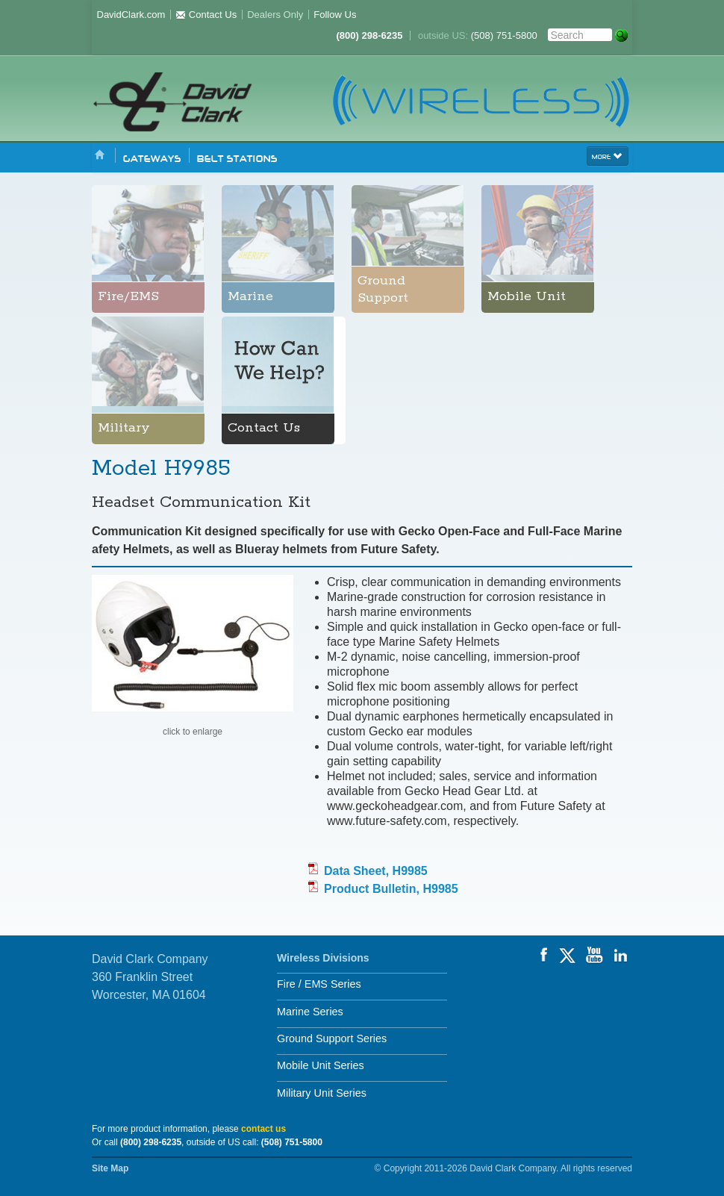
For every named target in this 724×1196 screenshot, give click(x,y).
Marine (250, 296)
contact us (263, 1129)
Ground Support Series (332, 1038)
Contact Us (206, 14)
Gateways (152, 157)
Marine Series (310, 1012)
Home (100, 156)
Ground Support (383, 289)
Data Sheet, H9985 (376, 871)
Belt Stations (237, 157)
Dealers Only (275, 14)
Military (124, 428)
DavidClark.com (131, 14)
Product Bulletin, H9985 (391, 888)
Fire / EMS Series (319, 984)
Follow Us (334, 14)
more (607, 155)
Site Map (110, 1168)
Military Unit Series (321, 1093)
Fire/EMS (128, 296)
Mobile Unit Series (320, 1065)
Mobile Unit (526, 296)
